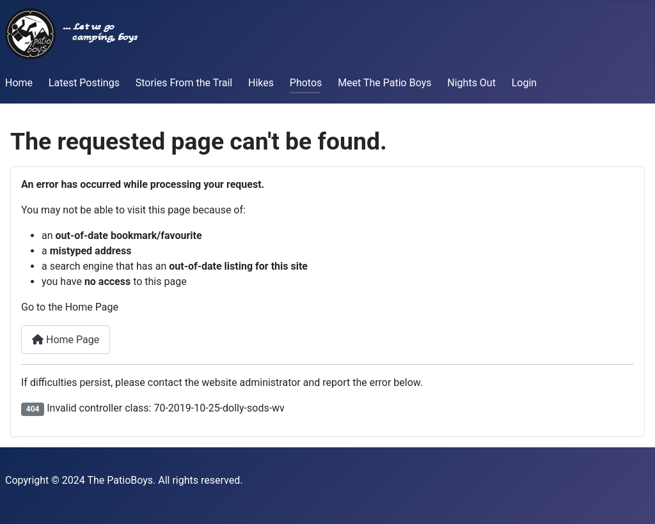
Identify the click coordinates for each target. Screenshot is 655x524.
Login (524, 83)
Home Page (65, 340)
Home (19, 83)
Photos (306, 83)
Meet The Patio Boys (384, 83)
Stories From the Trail (184, 83)
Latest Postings (84, 83)
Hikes (261, 83)
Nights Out (471, 83)
